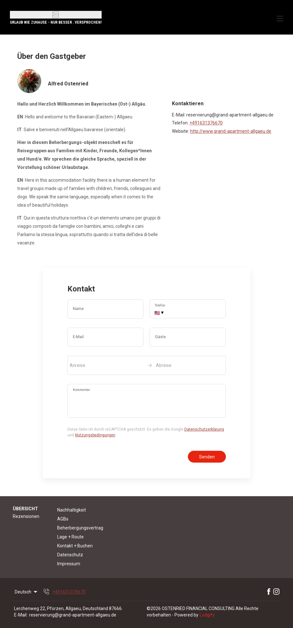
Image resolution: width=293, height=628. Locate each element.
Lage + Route (70, 536)
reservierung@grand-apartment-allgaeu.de (72, 614)
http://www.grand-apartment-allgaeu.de (230, 131)
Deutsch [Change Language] (26, 592)
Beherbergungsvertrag (80, 527)
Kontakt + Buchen (75, 545)
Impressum (68, 563)
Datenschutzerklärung (204, 429)
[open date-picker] (146, 365)
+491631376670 (206, 122)
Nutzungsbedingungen (95, 435)
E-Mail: (20, 614)
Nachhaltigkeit (71, 510)
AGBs (62, 518)
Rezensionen (26, 516)
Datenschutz (70, 554)
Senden (207, 456)
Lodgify (207, 614)
